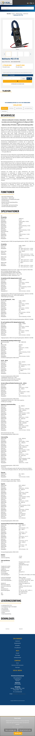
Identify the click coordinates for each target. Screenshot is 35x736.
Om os (17, 663)
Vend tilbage (17, 655)
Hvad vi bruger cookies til (17, 727)
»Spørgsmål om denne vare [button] (17, 84)
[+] (30, 78)
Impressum (17, 641)
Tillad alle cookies (18, 733)
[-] (28, 78)
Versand (17, 653)
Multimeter (25, 14)
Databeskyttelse (17, 643)
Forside (13, 14)
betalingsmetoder (17, 657)
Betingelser (17, 645)
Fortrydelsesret (17, 647)
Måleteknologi (19, 14)
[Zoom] (17, 35)
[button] (4, 54)
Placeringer (17, 667)
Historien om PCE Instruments (17, 665)
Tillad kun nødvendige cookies (10, 730)
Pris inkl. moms (19, 67)
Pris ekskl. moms (6, 67)
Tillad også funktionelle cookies (25, 730)
